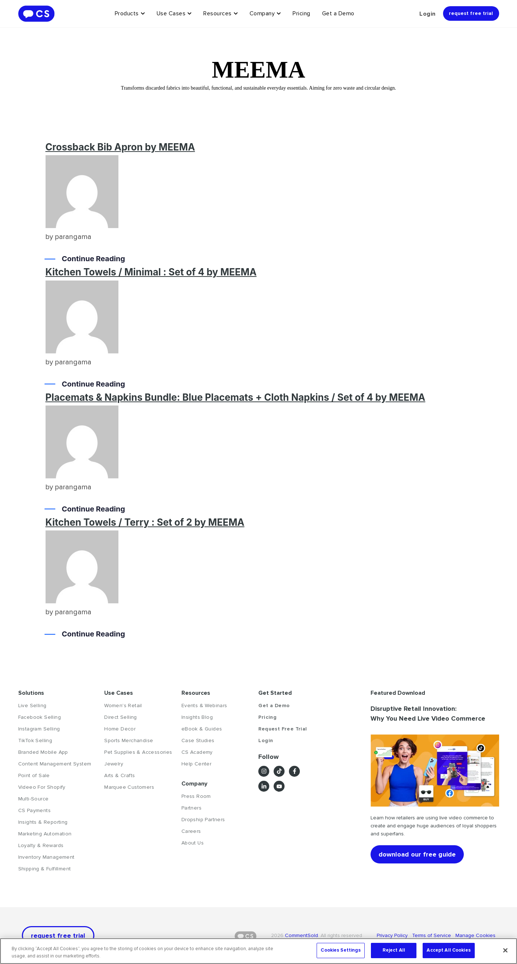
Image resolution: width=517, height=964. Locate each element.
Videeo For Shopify (42, 787)
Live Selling (32, 705)
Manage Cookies (475, 935)
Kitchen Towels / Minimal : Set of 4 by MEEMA (151, 272)
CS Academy (197, 752)
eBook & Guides (201, 729)
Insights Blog (197, 717)
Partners (191, 808)
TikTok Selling (35, 740)
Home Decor (120, 729)
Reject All (394, 950)
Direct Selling (120, 717)
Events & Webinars (204, 705)
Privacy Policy (394, 935)
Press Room (196, 796)
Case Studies (198, 740)
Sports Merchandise (128, 740)
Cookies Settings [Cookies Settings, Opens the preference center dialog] (341, 950)
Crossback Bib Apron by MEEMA (120, 147)
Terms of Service (432, 935)
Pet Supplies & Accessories (138, 752)
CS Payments (34, 810)
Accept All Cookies (448, 950)
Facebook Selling (39, 717)
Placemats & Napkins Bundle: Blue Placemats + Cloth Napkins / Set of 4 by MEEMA (236, 397)
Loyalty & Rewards (41, 845)
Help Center (196, 764)
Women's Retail (123, 705)
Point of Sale (34, 775)
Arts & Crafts (119, 775)
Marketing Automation (45, 834)
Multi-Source (33, 799)
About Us (192, 843)
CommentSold (301, 935)
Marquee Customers (129, 787)
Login (427, 13)
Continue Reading (93, 259)
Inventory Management (46, 857)
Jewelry (113, 764)
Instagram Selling (39, 729)
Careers (191, 831)
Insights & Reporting (43, 822)
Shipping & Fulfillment (44, 869)
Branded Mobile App (43, 752)
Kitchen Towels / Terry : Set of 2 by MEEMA (145, 522)
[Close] (505, 950)
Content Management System (54, 764)
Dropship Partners (203, 819)
